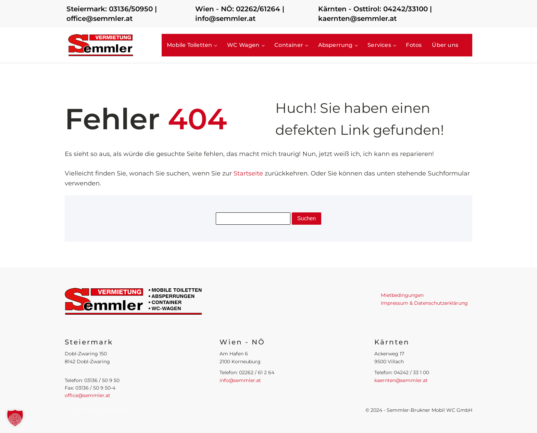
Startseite (248, 173)
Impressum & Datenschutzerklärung (424, 303)
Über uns (445, 45)
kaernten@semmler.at (401, 380)
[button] (15, 418)
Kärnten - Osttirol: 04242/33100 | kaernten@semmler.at (375, 14)
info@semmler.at (240, 380)
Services (379, 45)
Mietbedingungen (402, 295)
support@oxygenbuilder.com (105, 410)
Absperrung (335, 45)
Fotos (414, 45)
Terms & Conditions (452, 423)
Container (288, 45)
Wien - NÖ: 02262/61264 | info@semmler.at (239, 14)
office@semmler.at (87, 395)
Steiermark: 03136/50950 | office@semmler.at (111, 14)
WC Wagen (243, 45)
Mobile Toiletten (189, 45)
